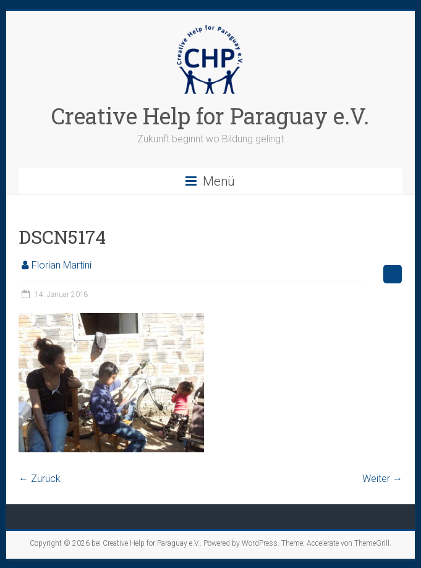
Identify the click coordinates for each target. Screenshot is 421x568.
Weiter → (382, 478)
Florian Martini (61, 265)
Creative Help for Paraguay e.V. (210, 116)
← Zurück (40, 478)
